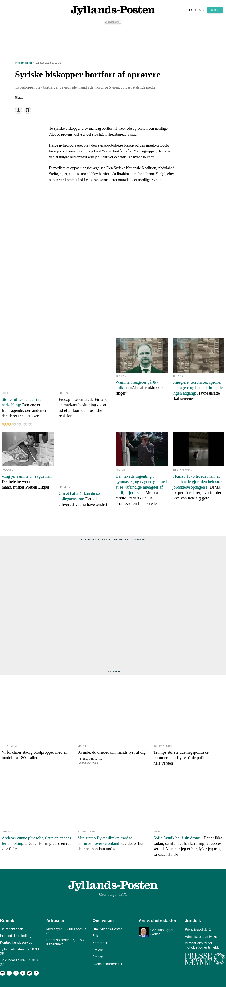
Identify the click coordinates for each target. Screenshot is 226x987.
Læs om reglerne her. (161, 973)
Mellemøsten (23, 64)
